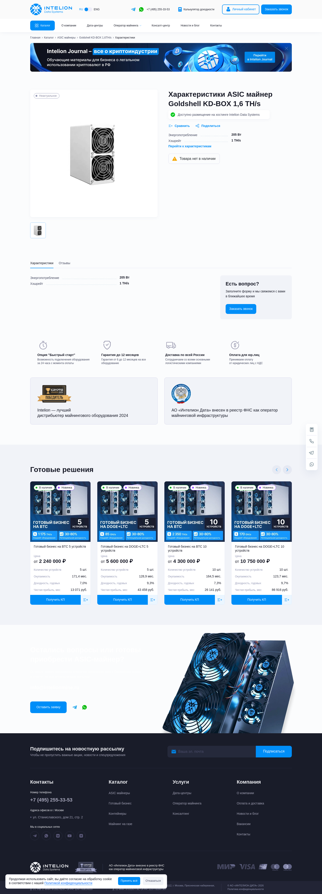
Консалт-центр (161, 25)
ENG (97, 9)
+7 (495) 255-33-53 (158, 9)
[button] (38, 230)
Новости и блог (190, 25)
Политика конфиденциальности (245, 889)
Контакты (216, 25)
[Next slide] (287, 469)
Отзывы (64, 263)
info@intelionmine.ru (54, 687)
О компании (68, 25)
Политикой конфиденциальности (68, 883)
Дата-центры (95, 25)
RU (81, 9)
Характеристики (41, 263)
